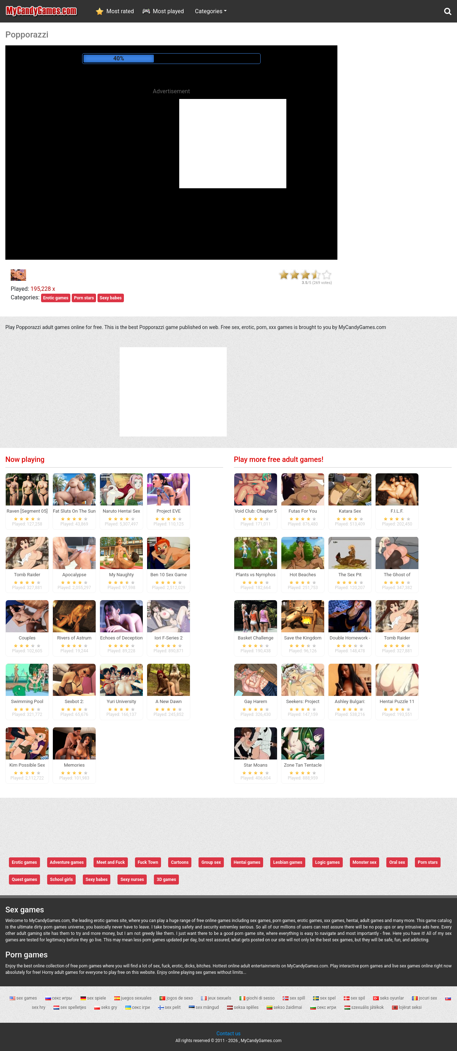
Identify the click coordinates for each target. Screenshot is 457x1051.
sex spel (325, 998)
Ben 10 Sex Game (168, 574)
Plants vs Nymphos (255, 574)
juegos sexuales (133, 998)
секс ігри (138, 1007)
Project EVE (169, 511)
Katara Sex (350, 511)
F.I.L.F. (397, 511)
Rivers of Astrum (74, 638)
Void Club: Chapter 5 (256, 511)
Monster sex (365, 862)
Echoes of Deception (121, 638)
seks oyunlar (389, 998)
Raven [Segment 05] (27, 511)
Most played (168, 11)
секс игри (323, 1007)
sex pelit (170, 1007)
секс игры (59, 998)
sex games (24, 998)
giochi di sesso (258, 998)
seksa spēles (243, 1007)
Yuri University (121, 701)
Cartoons (180, 862)
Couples (27, 638)
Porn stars (84, 297)
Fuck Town (148, 862)
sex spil (355, 998)
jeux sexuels (216, 998)
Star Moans (255, 765)
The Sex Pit (350, 574)
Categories (208, 11)
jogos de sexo (177, 998)
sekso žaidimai (285, 1007)
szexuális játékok (365, 1007)
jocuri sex (425, 998)
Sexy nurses (132, 879)
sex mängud (204, 1007)
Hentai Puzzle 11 (397, 701)
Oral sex (397, 862)
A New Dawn (168, 701)
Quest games (24, 879)
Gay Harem (255, 701)
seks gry (106, 1007)
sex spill (294, 998)
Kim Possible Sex (27, 765)
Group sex (211, 862)
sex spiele (93, 998)
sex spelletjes (70, 1007)
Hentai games (247, 862)
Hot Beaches (303, 574)
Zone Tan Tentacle (303, 765)
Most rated (120, 11)
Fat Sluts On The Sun (74, 511)
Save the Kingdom (303, 638)
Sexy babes (111, 297)
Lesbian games (287, 862)
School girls (61, 879)
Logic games (327, 862)
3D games (166, 879)
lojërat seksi (407, 1007)
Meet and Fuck (110, 862)
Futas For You (302, 511)
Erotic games (56, 297)
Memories (74, 765)
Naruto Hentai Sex (121, 511)
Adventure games (67, 862)
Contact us (228, 1033)
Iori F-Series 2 (169, 638)
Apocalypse (74, 574)
